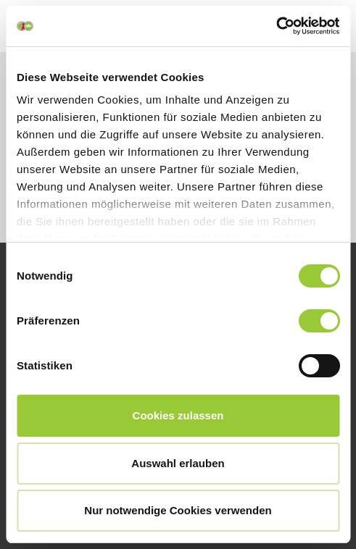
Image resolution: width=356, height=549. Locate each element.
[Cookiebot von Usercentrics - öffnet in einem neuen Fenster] (275, 26)
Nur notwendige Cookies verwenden (177, 510)
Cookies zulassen (178, 415)
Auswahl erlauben (177, 463)
